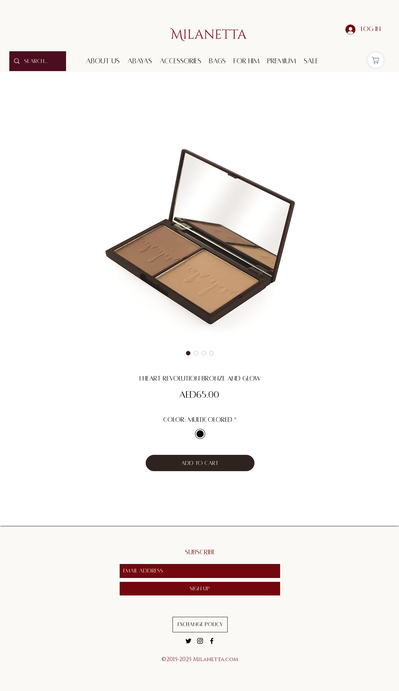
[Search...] (37, 61)
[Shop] (375, 60)
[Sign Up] (200, 588)
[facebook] (212, 641)
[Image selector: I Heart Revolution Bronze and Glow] (188, 353)
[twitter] (188, 641)
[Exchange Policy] (200, 624)
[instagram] (200, 641)
